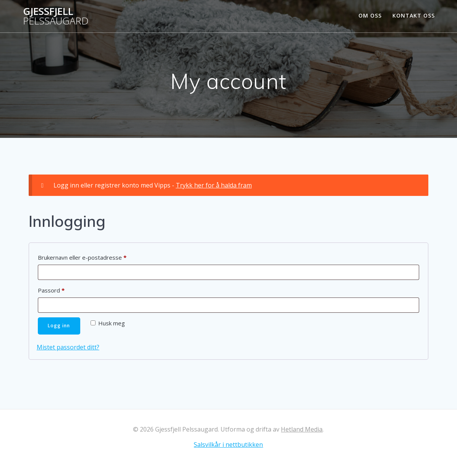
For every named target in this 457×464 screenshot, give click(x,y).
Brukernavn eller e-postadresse (93, 256)
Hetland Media (301, 429)
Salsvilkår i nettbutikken (228, 444)
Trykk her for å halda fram (214, 185)
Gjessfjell (56, 16)
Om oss (370, 15)
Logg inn (59, 325)
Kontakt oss (413, 15)
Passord (62, 289)
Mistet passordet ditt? (68, 347)
